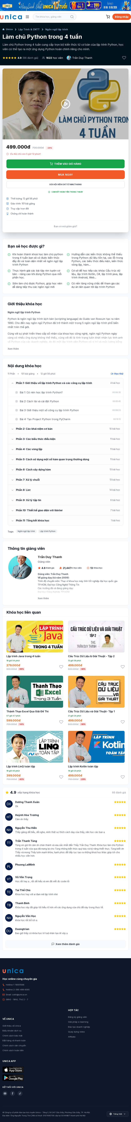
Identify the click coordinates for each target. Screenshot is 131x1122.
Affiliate (71, 1036)
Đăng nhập (121, 16)
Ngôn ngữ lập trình (56, 29)
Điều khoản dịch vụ (12, 1030)
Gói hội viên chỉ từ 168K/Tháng (65, 184)
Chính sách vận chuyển (14, 1045)
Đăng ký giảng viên (77, 1017)
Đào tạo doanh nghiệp (79, 1027)
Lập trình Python (47, 531)
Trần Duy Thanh (82, 57)
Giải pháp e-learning (78, 1022)
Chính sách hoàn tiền (13, 1050)
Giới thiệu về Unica (12, 1025)
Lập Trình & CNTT (29, 29)
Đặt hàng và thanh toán (14, 1040)
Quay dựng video (76, 1031)
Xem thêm (13, 348)
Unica (8, 29)
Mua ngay (65, 174)
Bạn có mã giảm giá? (65, 226)
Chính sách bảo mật (12, 1035)
